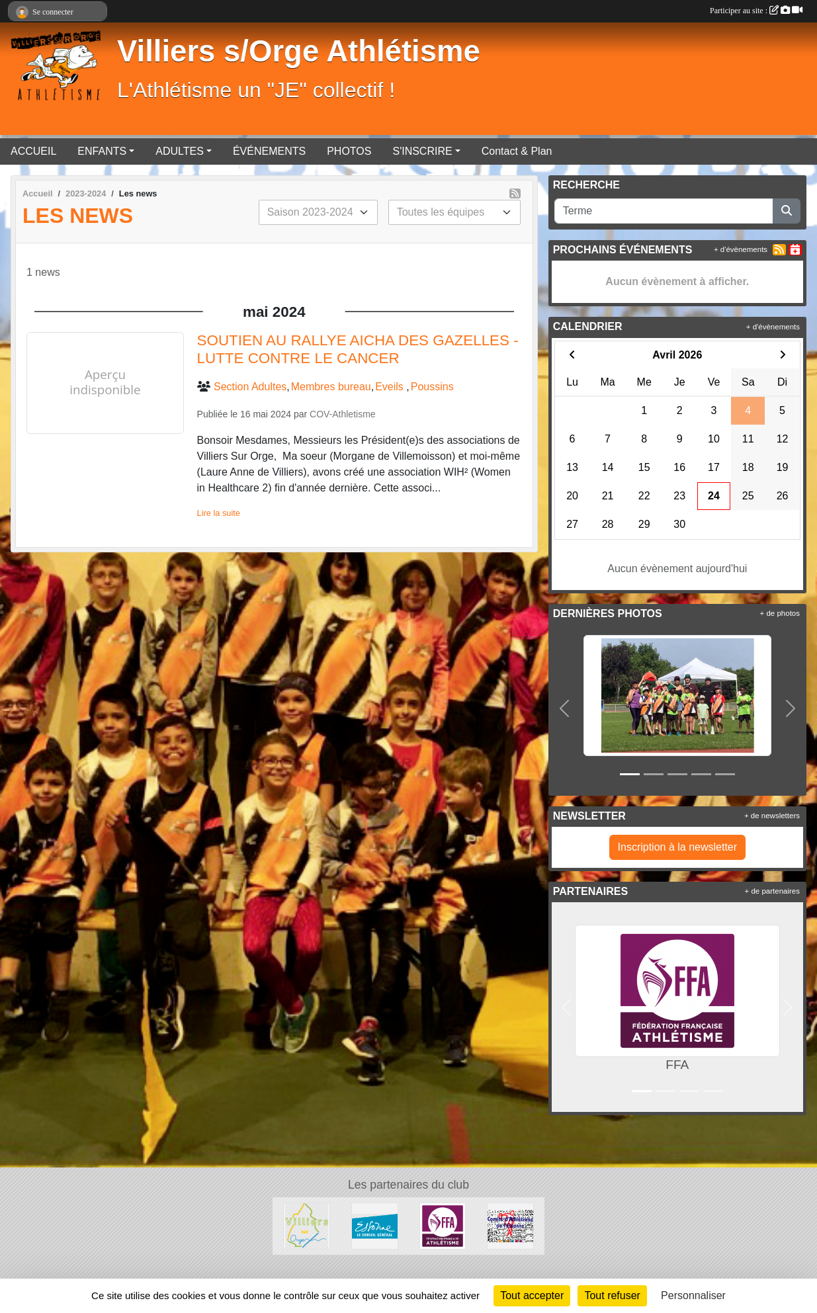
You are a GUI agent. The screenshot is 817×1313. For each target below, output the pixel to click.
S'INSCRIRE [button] (422, 151)
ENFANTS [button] (101, 151)
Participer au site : (756, 10)
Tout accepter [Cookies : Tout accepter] (532, 1295)
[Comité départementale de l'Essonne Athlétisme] (510, 1225)
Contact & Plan (517, 151)
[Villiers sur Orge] (306, 1225)
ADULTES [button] (179, 151)
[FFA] (442, 1225)
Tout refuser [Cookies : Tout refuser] (612, 1295)
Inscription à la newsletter (678, 847)
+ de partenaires (772, 891)
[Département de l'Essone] (374, 1225)
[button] (564, 708)
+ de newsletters (772, 816)
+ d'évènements (740, 249)
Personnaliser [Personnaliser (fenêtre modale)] (693, 1295)
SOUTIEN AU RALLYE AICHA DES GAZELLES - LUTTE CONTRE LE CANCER (358, 349)
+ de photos (780, 613)
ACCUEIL (33, 151)
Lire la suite (218, 513)
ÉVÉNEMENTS (269, 151)
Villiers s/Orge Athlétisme (298, 51)
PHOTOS (349, 151)
